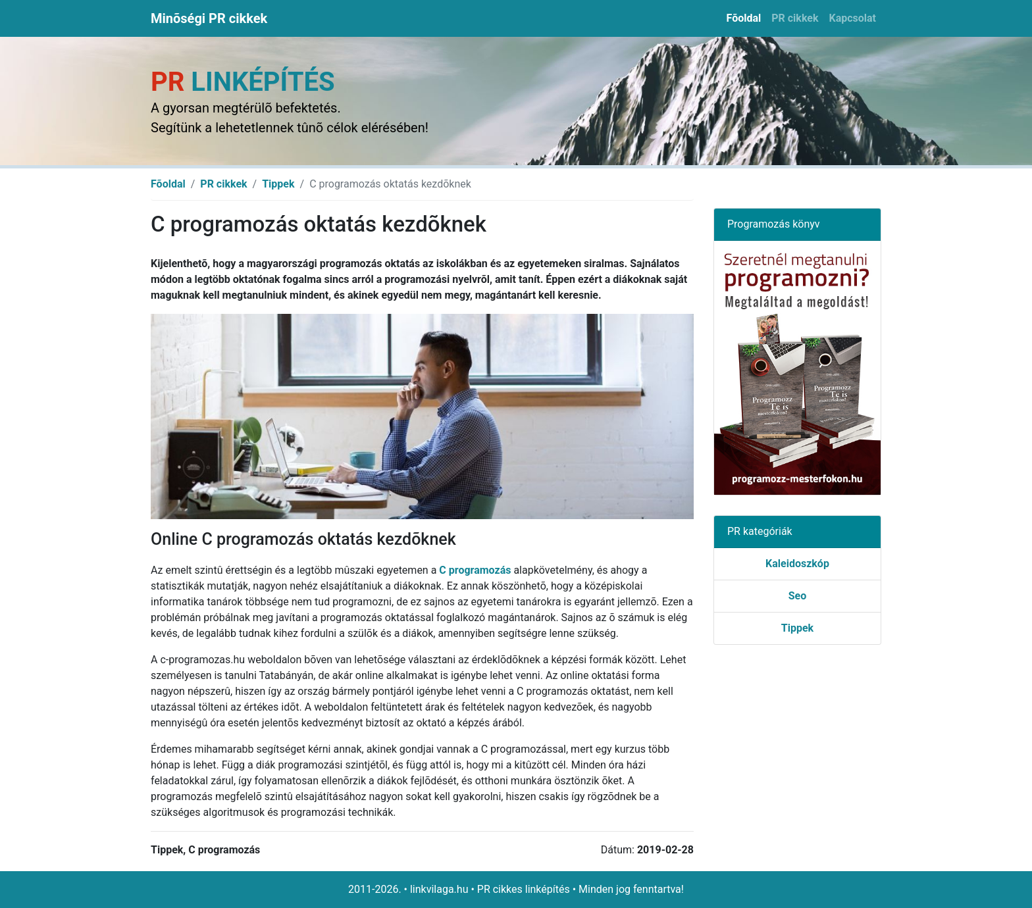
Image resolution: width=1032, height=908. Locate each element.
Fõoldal (744, 18)
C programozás (475, 570)
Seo (797, 596)
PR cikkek (794, 18)
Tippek (278, 184)
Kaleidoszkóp (797, 563)
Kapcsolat (852, 18)
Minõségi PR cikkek (209, 18)
